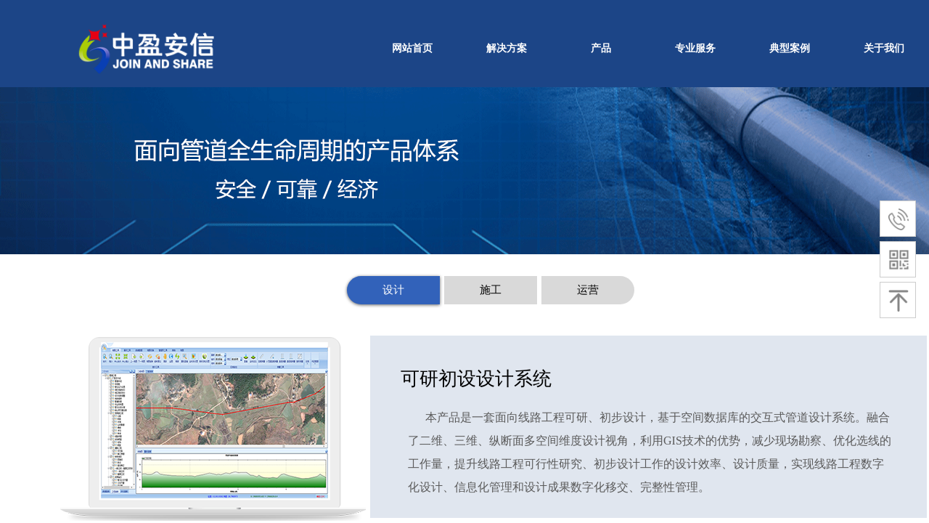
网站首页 (412, 48)
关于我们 (884, 48)
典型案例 (789, 48)
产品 (601, 48)
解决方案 (506, 48)
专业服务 (695, 48)
